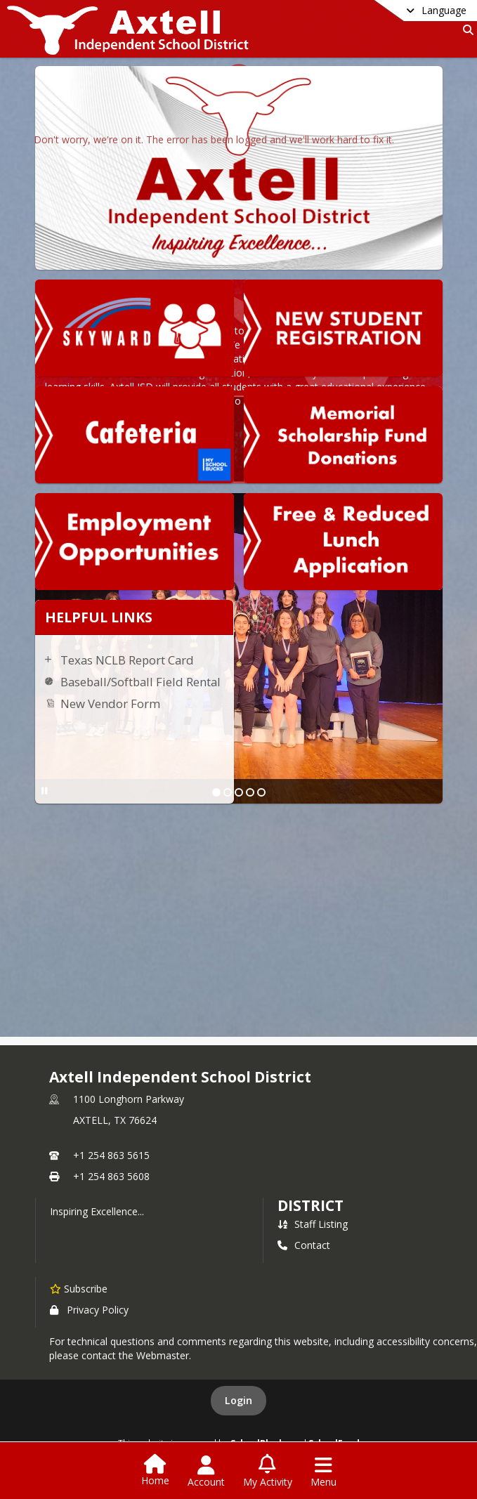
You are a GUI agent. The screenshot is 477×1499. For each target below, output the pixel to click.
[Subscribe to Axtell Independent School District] (78, 1288)
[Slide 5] (261, 792)
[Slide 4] (250, 792)
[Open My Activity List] (267, 1471)
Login (238, 1400)
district (310, 1205)
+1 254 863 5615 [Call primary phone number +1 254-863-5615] (111, 1155)
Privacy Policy (89, 1309)
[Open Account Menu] (206, 1471)
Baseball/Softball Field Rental (140, 682)
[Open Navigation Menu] (323, 1471)
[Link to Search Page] (465, 30)
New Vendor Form (110, 703)
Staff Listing (312, 1224)
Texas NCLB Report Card (127, 660)
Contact (303, 1245)
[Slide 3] (239, 792)
